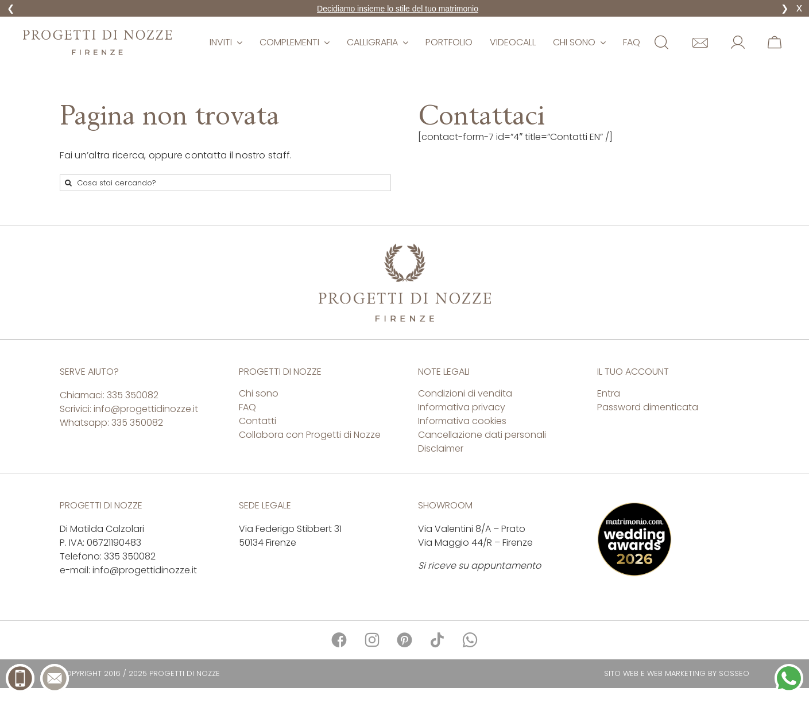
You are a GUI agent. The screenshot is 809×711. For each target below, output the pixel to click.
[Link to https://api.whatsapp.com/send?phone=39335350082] (470, 640)
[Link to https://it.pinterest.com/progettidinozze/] (404, 640)
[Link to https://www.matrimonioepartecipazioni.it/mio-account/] (738, 42)
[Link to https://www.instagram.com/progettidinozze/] (372, 640)
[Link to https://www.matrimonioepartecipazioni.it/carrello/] (774, 42)
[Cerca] (68, 182)
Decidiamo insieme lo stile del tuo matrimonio (397, 8)
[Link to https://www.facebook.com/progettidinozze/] (339, 640)
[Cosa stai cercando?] (225, 182)
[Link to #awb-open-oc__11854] (661, 42)
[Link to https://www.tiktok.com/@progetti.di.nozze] (437, 640)
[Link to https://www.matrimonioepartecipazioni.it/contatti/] (700, 42)
